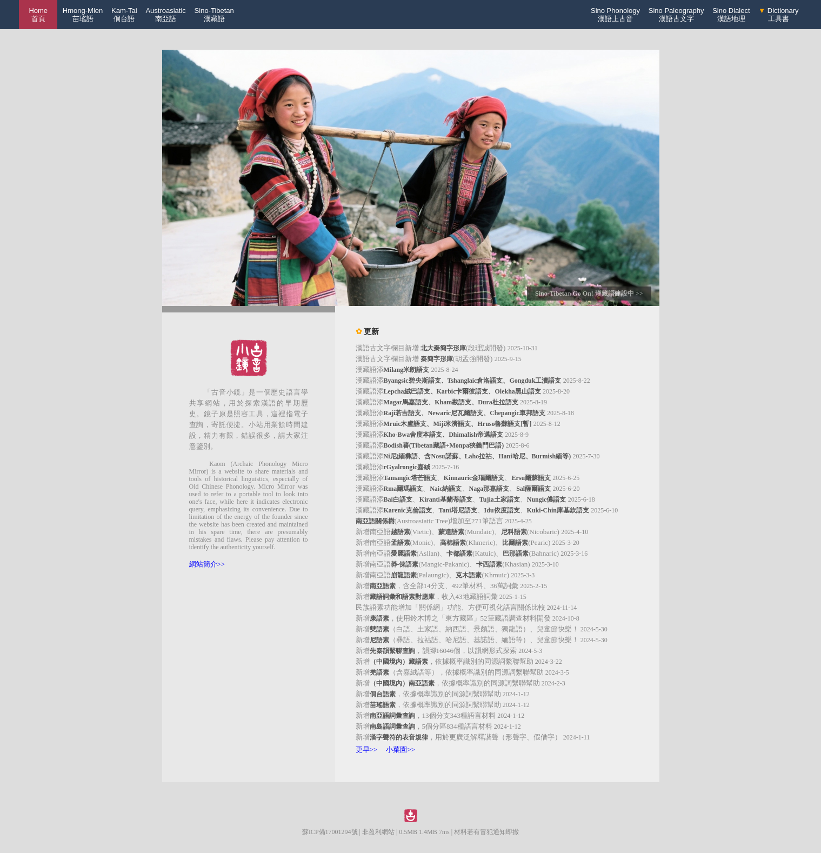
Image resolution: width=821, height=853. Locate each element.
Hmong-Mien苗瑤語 (83, 14)
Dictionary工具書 (778, 14)
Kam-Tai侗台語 (124, 14)
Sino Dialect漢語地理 (731, 14)
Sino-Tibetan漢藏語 (214, 14)
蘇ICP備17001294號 (330, 832)
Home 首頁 (38, 14)
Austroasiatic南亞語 (165, 14)
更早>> (367, 749)
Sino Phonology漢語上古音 (615, 14)
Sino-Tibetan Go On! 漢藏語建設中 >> (589, 293)
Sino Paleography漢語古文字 (676, 14)
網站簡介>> (207, 564)
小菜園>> (400, 749)
